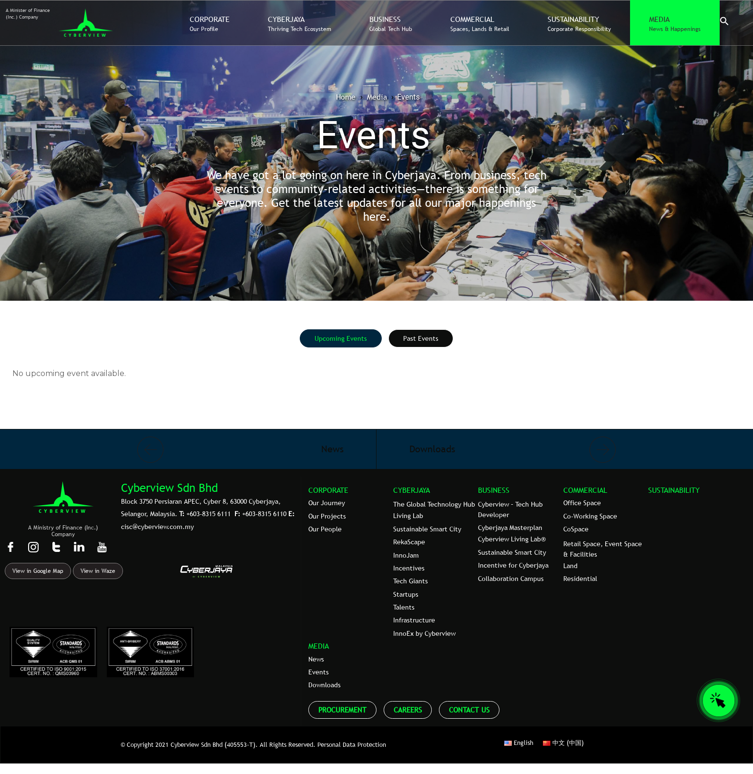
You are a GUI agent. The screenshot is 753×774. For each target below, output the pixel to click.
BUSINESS (493, 490)
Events (318, 672)
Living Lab (408, 515)
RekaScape (409, 542)
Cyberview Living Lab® (512, 539)
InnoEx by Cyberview (424, 633)
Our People (325, 529)
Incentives (409, 568)
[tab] (341, 338)
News (316, 659)
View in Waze (98, 571)
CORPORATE (328, 490)
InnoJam (406, 555)
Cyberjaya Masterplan (510, 527)
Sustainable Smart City (427, 529)
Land (570, 565)
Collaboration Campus (511, 578)
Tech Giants (410, 581)
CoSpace (576, 529)
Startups (405, 594)
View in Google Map (37, 571)
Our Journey (326, 503)
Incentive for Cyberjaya (513, 565)
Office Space (582, 503)
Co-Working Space (590, 516)
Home (346, 97)
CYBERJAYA (411, 490)
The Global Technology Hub (434, 504)
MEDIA (318, 646)
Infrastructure (414, 620)
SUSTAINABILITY (674, 490)
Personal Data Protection (351, 744)
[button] (724, 23)
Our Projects (327, 516)
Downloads (324, 685)
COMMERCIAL (585, 490)
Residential (580, 578)
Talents (404, 607)
